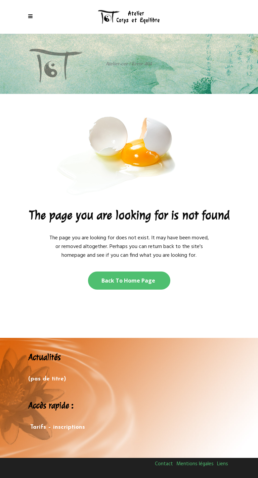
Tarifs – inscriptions (57, 427)
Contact (164, 464)
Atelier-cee (117, 63)
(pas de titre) (47, 379)
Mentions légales (195, 464)
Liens (222, 464)
